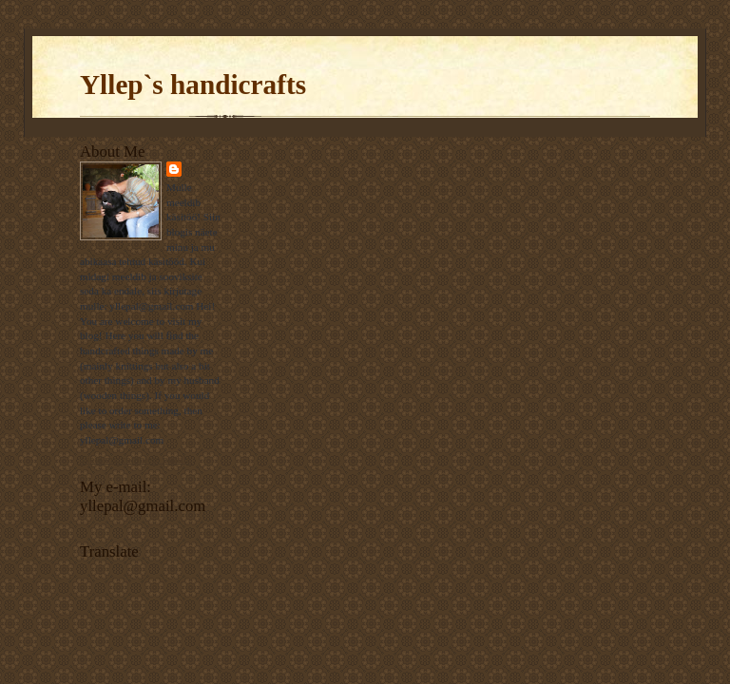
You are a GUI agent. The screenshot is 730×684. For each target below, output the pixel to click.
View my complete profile (135, 459)
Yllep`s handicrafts (193, 84)
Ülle (199, 168)
